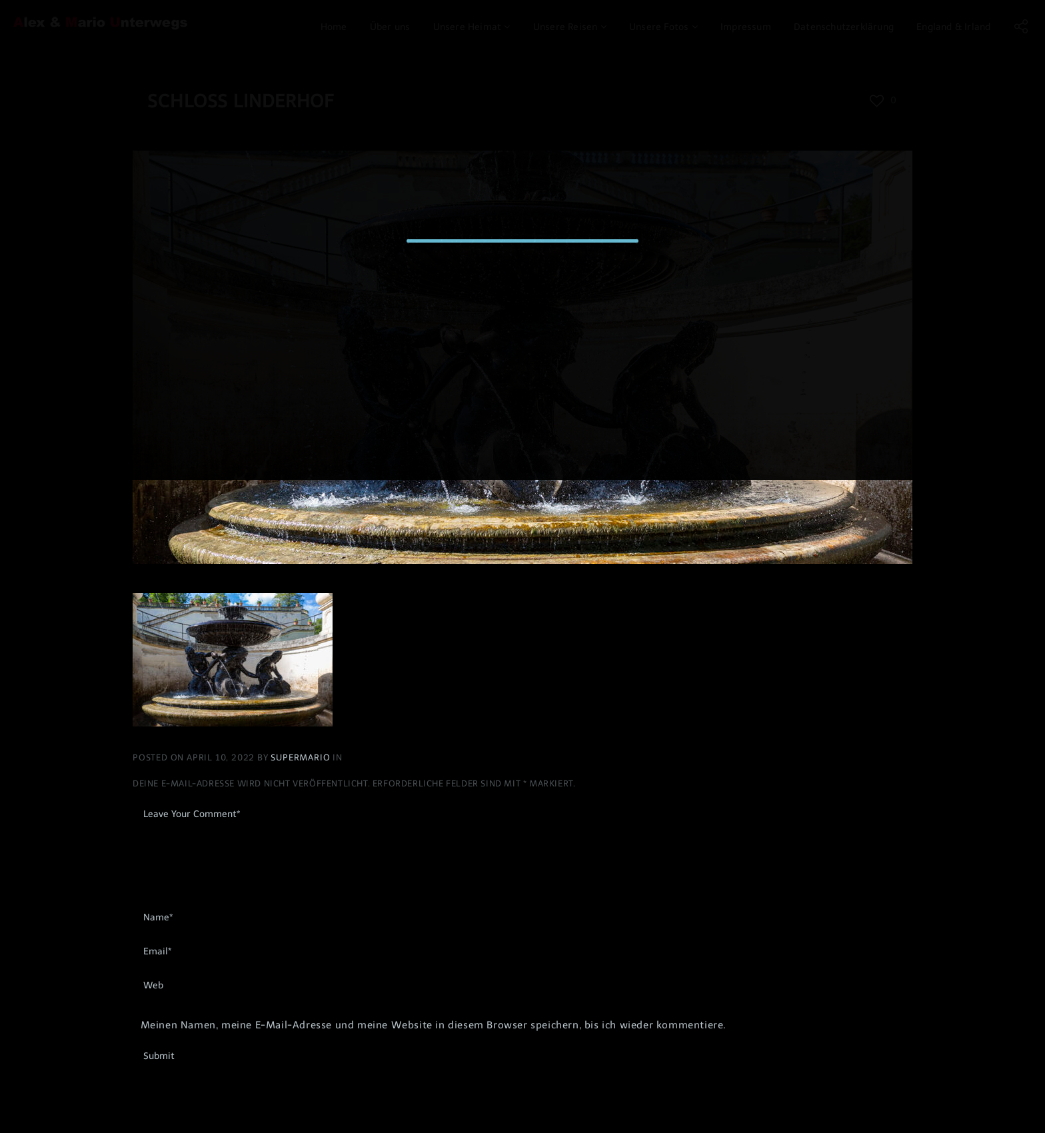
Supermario (302, 757)
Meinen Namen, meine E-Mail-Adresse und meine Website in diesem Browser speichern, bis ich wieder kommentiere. (433, 1025)
